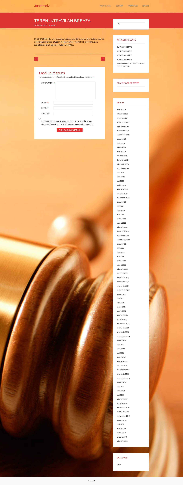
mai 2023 (120, 214)
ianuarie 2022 (122, 273)
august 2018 (121, 420)
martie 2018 (121, 428)
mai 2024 (120, 181)
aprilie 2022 (121, 261)
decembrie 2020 (123, 324)
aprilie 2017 (121, 433)
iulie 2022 (120, 248)
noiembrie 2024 (123, 164)
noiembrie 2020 (123, 328)
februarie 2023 (122, 227)
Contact (119, 6)
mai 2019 (120, 395)
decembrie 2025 (123, 122)
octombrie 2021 (123, 286)
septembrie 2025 (123, 135)
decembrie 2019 (123, 370)
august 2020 (121, 340)
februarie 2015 (122, 441)
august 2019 (121, 382)
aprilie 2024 (121, 185)
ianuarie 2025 (122, 156)
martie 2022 (121, 265)
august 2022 (121, 244)
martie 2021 (121, 311)
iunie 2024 (121, 177)
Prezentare (133, 6)
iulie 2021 (120, 298)
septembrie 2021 (123, 290)
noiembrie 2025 (123, 126)
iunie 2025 (121, 143)
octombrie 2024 (123, 168)
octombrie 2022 (123, 235)
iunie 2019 (121, 391)
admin (53, 25)
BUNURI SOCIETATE (124, 47)
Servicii (145, 6)
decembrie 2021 (123, 277)
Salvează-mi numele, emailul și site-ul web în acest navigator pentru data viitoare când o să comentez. (67, 123)
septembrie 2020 (123, 336)
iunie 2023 (121, 210)
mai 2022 (120, 256)
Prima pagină (105, 6)
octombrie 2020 (123, 332)
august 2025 (121, 139)
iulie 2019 (120, 386)
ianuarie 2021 (122, 319)
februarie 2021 (122, 315)
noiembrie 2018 (123, 412)
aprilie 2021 (121, 307)
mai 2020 (120, 353)
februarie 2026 (122, 114)
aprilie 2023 (121, 219)
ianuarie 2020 (122, 365)
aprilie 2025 (121, 147)
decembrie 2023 (123, 198)
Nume (45, 102)
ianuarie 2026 (122, 118)
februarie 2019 (122, 399)
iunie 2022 (121, 252)
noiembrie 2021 (123, 282)
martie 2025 (121, 151)
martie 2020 (121, 357)
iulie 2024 (120, 172)
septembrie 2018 (123, 416)
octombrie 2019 (123, 374)
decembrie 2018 (123, 407)
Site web (45, 113)
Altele (119, 465)
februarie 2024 (122, 189)
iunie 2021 (121, 303)
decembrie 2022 (123, 231)
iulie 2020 (120, 344)
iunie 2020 (121, 349)
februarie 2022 (122, 269)
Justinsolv (42, 6)
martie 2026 (121, 110)
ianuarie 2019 (122, 403)
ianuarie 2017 (122, 437)
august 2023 (121, 202)
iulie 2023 (120, 206)
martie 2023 (121, 223)
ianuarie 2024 (122, 193)
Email (45, 108)
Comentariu (48, 83)
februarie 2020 (122, 361)
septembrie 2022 (123, 240)
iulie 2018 (120, 424)
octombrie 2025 (123, 130)
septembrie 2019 (123, 378)
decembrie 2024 (123, 160)
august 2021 (121, 294)
